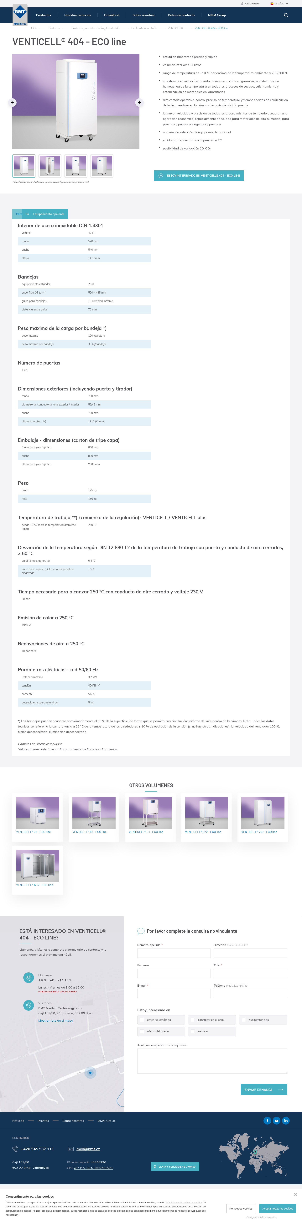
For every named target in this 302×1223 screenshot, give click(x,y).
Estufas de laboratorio (143, 28)
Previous (12, 102)
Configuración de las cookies (261, 1217)
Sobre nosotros (143, 15)
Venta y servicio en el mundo (177, 1166)
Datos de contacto (181, 15)
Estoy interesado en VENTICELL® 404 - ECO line (203, 175)
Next (139, 102)
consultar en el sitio (206, 1021)
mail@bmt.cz (88, 1148)
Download (111, 15)
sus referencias (254, 1021)
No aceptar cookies (241, 1208)
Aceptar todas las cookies (277, 1208)
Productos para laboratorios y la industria (95, 28)
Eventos (43, 1121)
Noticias (18, 1121)
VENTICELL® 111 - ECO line (150, 815)
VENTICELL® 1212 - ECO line (37, 868)
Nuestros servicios (77, 15)
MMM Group (217, 15)
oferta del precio (153, 1032)
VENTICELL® (175, 28)
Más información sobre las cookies (184, 1202)
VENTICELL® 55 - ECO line (94, 815)
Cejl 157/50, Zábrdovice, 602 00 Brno (65, 1013)
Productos (43, 15)
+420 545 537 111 (54, 980)
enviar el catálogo (154, 1021)
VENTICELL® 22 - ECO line (37, 815)
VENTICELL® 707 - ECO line (262, 815)
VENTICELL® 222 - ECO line (206, 815)
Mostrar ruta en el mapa (55, 1020)
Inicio (34, 28)
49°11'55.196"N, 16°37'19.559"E (93, 1168)
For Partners (252, 3)
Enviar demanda (258, 1089)
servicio (198, 1032)
